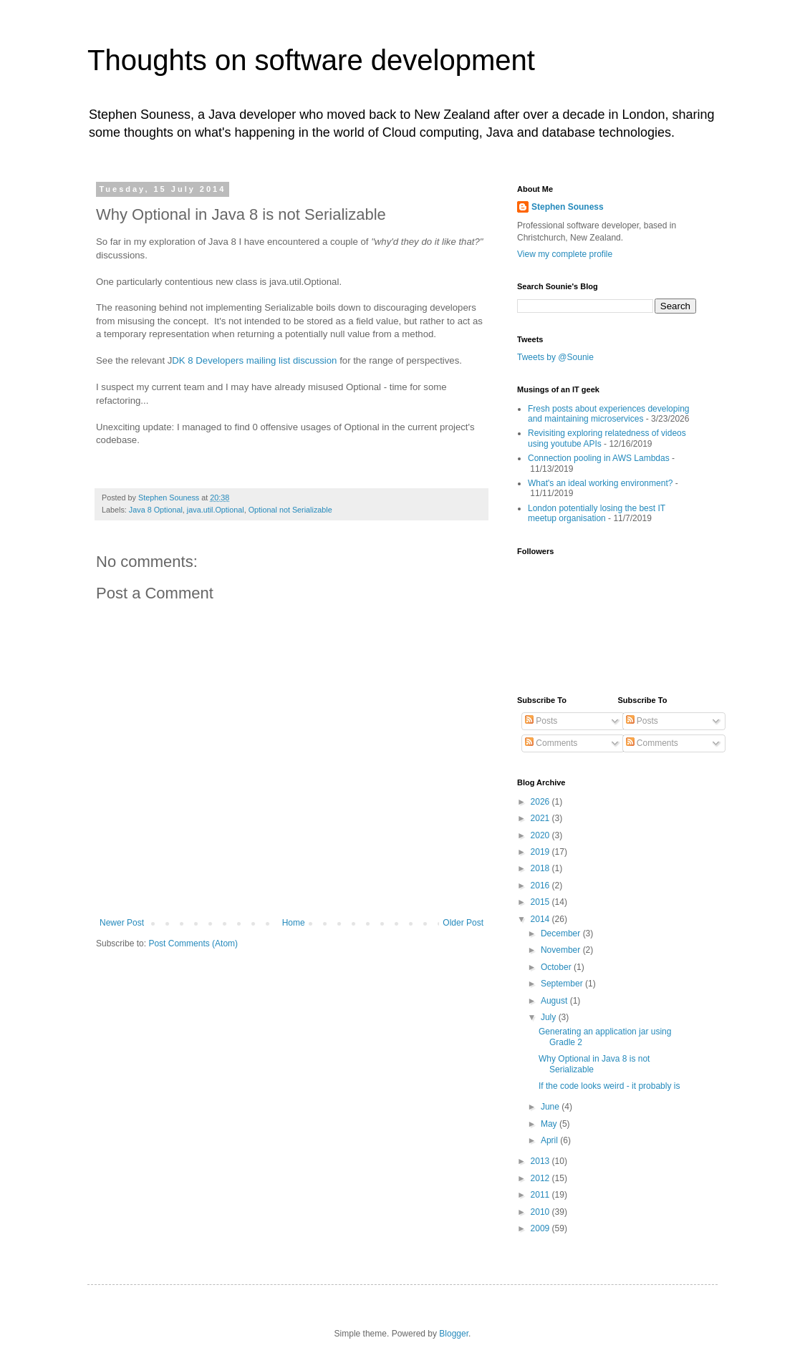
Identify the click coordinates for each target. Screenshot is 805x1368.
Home (293, 923)
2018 (541, 868)
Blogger (453, 1334)
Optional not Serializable (290, 509)
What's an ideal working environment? (600, 483)
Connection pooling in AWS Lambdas (599, 458)
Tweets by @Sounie (555, 357)
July (550, 1017)
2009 (541, 1228)
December (562, 933)
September (563, 984)
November (562, 950)
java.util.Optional (215, 509)
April (550, 1140)
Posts (541, 721)
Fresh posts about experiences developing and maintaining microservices (608, 414)
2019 (541, 852)
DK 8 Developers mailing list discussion (254, 360)
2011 (541, 1195)
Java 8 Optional (156, 509)
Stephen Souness (567, 207)
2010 (541, 1212)
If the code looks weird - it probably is (609, 1086)
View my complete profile (564, 254)
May (550, 1124)
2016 (541, 886)
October (557, 967)
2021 (541, 818)
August (555, 1001)
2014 (541, 919)
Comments (551, 743)
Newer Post (122, 923)
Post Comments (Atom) (193, 943)
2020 (541, 835)
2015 (541, 902)
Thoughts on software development (311, 60)
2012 (541, 1178)
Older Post (463, 923)
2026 (541, 802)
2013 (541, 1161)
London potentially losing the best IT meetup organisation (596, 513)
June (551, 1107)
